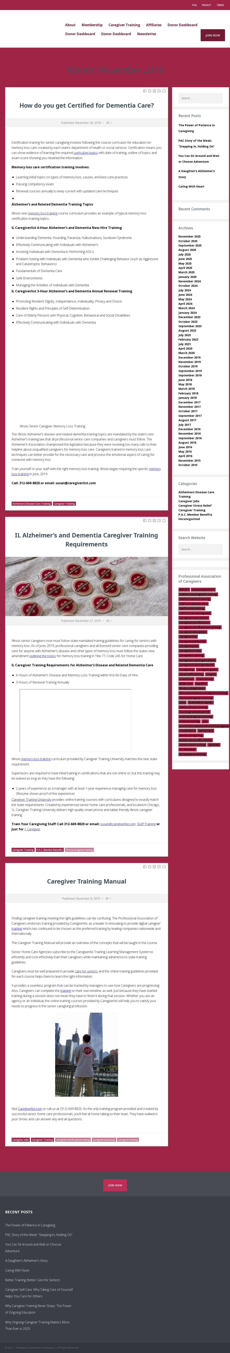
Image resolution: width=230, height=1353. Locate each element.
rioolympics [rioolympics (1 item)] (187, 730)
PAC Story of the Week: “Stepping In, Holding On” (38, 1235)
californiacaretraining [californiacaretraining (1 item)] (195, 599)
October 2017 (187, 411)
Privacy (206, 5)
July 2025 (184, 254)
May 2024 (185, 299)
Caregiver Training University (31, 799)
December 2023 (189, 317)
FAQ (194, 5)
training (17, 928)
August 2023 (187, 330)
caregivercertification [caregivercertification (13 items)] (194, 622)
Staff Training (146, 824)
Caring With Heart (191, 186)
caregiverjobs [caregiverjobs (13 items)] (189, 646)
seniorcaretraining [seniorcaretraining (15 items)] (192, 745)
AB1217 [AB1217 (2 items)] (184, 589)
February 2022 (188, 339)
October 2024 (187, 286)
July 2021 (184, 344)
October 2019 (187, 366)
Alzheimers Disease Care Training (31, 503)
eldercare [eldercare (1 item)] (186, 683)
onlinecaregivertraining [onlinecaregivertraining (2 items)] (196, 716)
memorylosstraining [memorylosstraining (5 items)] (193, 707)
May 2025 (185, 263)
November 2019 (189, 362)
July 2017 (184, 425)
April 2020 (185, 348)
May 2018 (185, 384)
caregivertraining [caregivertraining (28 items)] (191, 655)
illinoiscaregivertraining (79, 850)
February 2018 (188, 393)
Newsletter (146, 34)
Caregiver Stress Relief (195, 505)
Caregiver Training (124, 25)
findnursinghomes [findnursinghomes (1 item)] (192, 688)
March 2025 (186, 272)
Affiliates (153, 25)
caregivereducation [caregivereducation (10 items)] (193, 632)
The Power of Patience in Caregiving (30, 1225)
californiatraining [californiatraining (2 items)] (192, 608)
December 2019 (189, 357)
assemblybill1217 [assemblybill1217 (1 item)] (203, 589)
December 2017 (189, 402)
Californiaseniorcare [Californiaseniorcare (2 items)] (193, 603)
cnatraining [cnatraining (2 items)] (205, 679)
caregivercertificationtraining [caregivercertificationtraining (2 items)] (200, 627)
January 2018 (187, 398)
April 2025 (185, 268)
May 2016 (185, 451)
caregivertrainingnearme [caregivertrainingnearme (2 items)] (197, 664)
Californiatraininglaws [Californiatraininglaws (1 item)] (195, 613)
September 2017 (190, 416)
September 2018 (190, 375)
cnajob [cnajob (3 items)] (211, 674)
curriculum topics (86, 152)
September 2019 (190, 371)
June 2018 (185, 380)
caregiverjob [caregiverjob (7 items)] (188, 636)
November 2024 (189, 281)
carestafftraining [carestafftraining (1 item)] (191, 674)
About (70, 25)
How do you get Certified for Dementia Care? (86, 105)
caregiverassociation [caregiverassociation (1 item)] (194, 617)
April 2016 (185, 456)
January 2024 (187, 313)
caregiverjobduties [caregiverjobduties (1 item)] (192, 641)
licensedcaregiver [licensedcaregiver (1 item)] (201, 702)
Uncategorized (189, 519)
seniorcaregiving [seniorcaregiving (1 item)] (191, 735)
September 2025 (190, 245)
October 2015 (187, 465)
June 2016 (185, 447)
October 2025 (187, 241)
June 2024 (185, 295)
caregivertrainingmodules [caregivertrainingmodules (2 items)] (197, 660)
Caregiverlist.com (30, 1108)
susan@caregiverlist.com (117, 824)
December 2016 (189, 429)
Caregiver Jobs (20, 1139)
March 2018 (186, 389)
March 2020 (186, 353)
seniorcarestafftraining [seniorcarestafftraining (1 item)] (196, 740)
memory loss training (42, 213)
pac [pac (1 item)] (205, 721)
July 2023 (184, 335)
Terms (220, 5)
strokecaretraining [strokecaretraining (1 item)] (193, 754)
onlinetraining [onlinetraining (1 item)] (189, 721)
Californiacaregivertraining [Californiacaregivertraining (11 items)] (198, 594)
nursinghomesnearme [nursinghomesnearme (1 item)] (194, 712)
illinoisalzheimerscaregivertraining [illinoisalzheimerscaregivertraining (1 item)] (203, 693)
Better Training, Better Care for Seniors (32, 1280)
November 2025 (189, 236)
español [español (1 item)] (201, 683)
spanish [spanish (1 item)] (214, 745)
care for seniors (86, 971)
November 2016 (189, 433)
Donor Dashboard (182, 25)
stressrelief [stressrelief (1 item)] (187, 749)
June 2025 (185, 259)
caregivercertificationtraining (73, 1139)
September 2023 (190, 326)
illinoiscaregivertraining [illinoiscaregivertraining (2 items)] (196, 698)
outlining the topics (42, 656)
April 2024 (185, 304)
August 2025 (187, 250)
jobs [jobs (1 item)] (182, 702)
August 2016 (187, 442)
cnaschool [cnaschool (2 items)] (186, 679)
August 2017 (187, 420)
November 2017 (189, 407)
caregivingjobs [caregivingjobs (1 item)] (207, 669)
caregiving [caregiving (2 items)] (187, 669)
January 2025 (187, 277)
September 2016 (190, 438)
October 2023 (187, 322)
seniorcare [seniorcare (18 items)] (206, 730)
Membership (92, 25)
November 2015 (189, 460)
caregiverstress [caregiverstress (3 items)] (190, 650)
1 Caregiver (32, 829)
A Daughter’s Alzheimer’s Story (26, 1260)
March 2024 (186, 308)
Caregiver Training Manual (86, 881)
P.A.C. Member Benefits (50, 850)
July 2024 (184, 290)
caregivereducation (104, 1139)
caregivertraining (128, 1139)
